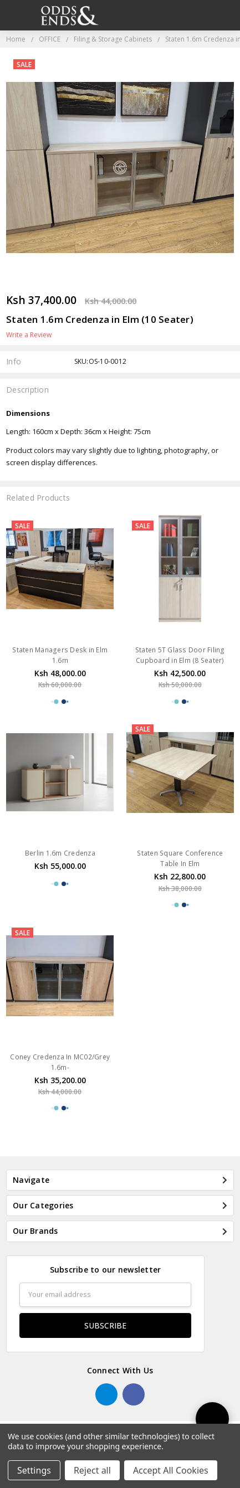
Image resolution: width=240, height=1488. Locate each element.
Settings (34, 1470)
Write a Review (29, 335)
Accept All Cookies (170, 1470)
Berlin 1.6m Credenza (60, 853)
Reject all (92, 1470)
